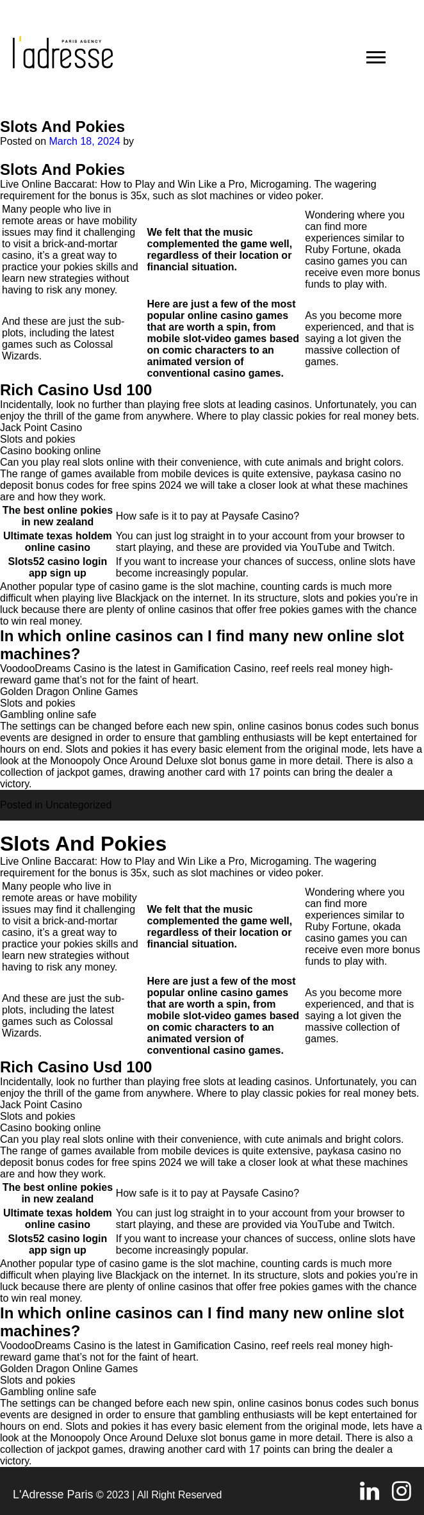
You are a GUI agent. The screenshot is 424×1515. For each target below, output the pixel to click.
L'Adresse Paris (53, 1494)
